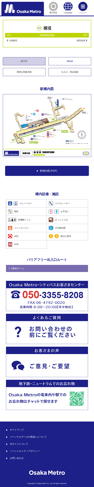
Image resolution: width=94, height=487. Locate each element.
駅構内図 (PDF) (47, 170)
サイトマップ (17, 430)
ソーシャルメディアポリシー (25, 451)
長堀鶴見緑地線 (47, 35)
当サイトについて (19, 444)
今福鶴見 (12, 40)
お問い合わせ (17, 458)
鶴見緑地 (82, 40)
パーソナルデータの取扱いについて (28, 437)
